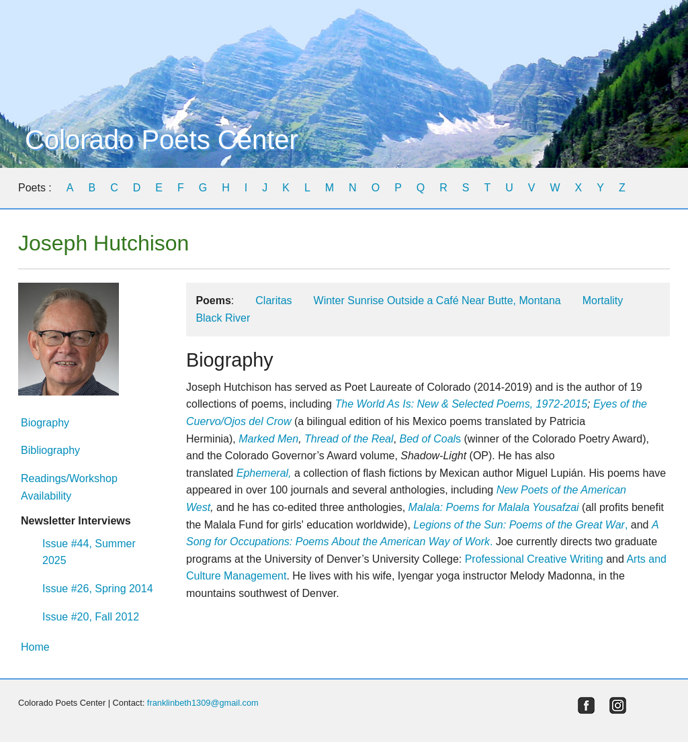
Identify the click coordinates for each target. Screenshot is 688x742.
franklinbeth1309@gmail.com (203, 703)
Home (35, 647)
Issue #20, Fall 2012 (90, 616)
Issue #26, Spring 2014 (97, 588)
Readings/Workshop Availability (69, 487)
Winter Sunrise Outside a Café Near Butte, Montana (437, 300)
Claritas (273, 300)
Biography (45, 422)
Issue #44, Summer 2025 (89, 552)
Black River (223, 318)
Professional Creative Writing (534, 559)
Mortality (603, 300)
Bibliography (50, 450)
